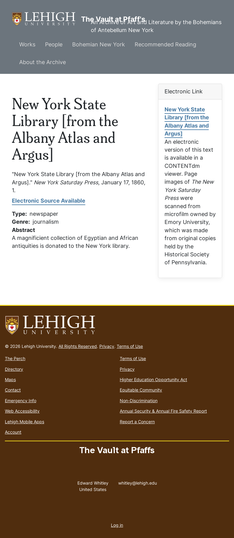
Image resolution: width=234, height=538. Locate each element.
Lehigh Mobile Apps (24, 421)
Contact (13, 390)
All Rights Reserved (77, 346)
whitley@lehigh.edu (137, 481)
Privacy (106, 346)
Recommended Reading (165, 44)
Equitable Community (141, 390)
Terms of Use (130, 346)
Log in (117, 525)
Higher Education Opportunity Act (153, 379)
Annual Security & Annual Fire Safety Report (163, 411)
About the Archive (42, 62)
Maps (10, 379)
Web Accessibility (22, 411)
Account (13, 432)
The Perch (15, 358)
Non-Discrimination (139, 400)
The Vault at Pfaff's (46, 19)
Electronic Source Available (48, 200)
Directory (14, 369)
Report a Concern (137, 421)
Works (27, 44)
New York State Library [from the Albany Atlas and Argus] (187, 121)
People (53, 44)
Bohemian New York (98, 44)
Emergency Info (20, 400)
